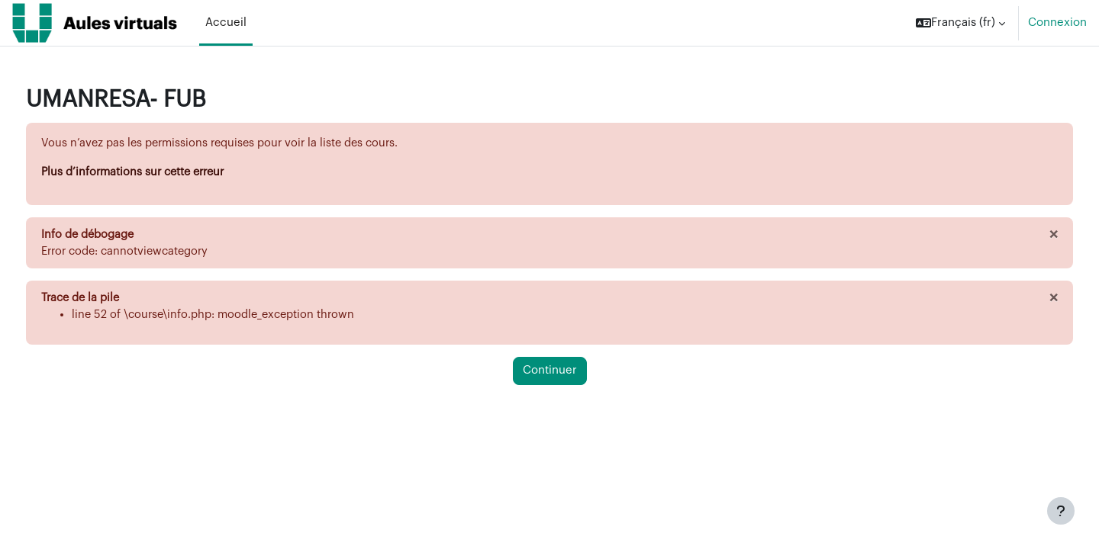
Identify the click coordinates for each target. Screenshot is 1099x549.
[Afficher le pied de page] (1061, 511)
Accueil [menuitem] (226, 22)
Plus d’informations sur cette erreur (165, 172)
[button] (960, 23)
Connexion (1057, 22)
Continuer (550, 373)
